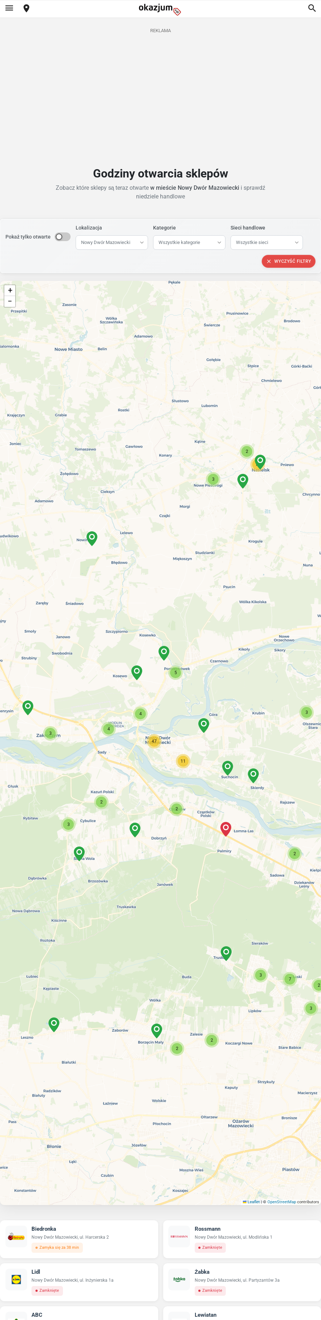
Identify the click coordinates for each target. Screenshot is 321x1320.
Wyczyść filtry (288, 261)
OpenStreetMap (281, 1202)
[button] (154, 741)
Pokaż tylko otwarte (28, 237)
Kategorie (164, 228)
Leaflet (251, 1202)
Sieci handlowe (248, 228)
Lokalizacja (89, 228)
